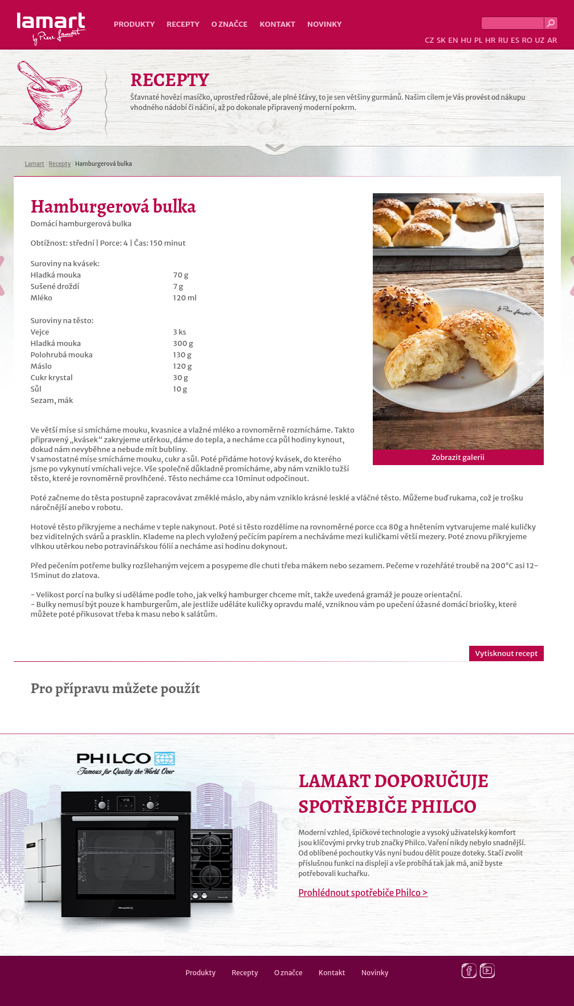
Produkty (134, 24)
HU (466, 40)
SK (441, 40)
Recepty (182, 24)
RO (527, 40)
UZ (539, 40)
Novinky (324, 24)
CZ (429, 40)
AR (552, 40)
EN (453, 40)
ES (515, 40)
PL (478, 40)
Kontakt (277, 24)
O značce (229, 24)
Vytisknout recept (506, 653)
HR (490, 40)
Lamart (52, 29)
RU (503, 40)
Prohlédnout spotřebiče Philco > (363, 892)
